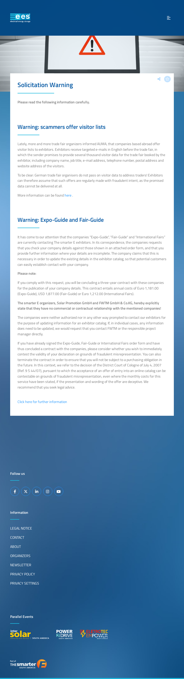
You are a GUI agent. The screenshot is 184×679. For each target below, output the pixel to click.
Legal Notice (21, 528)
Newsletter (20, 565)
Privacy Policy (22, 574)
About (15, 546)
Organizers (20, 556)
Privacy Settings (24, 583)
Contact (17, 537)
